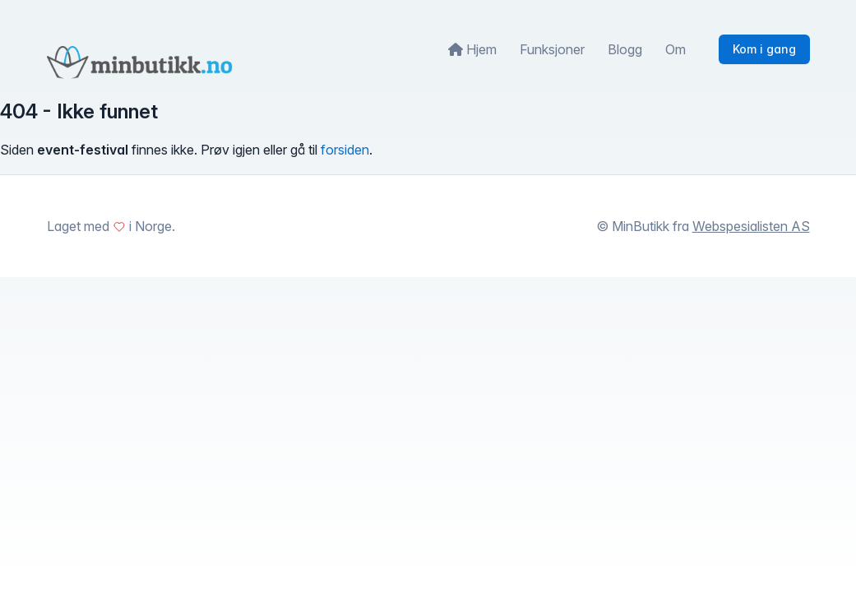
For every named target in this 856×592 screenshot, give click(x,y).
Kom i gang (764, 49)
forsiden (345, 149)
